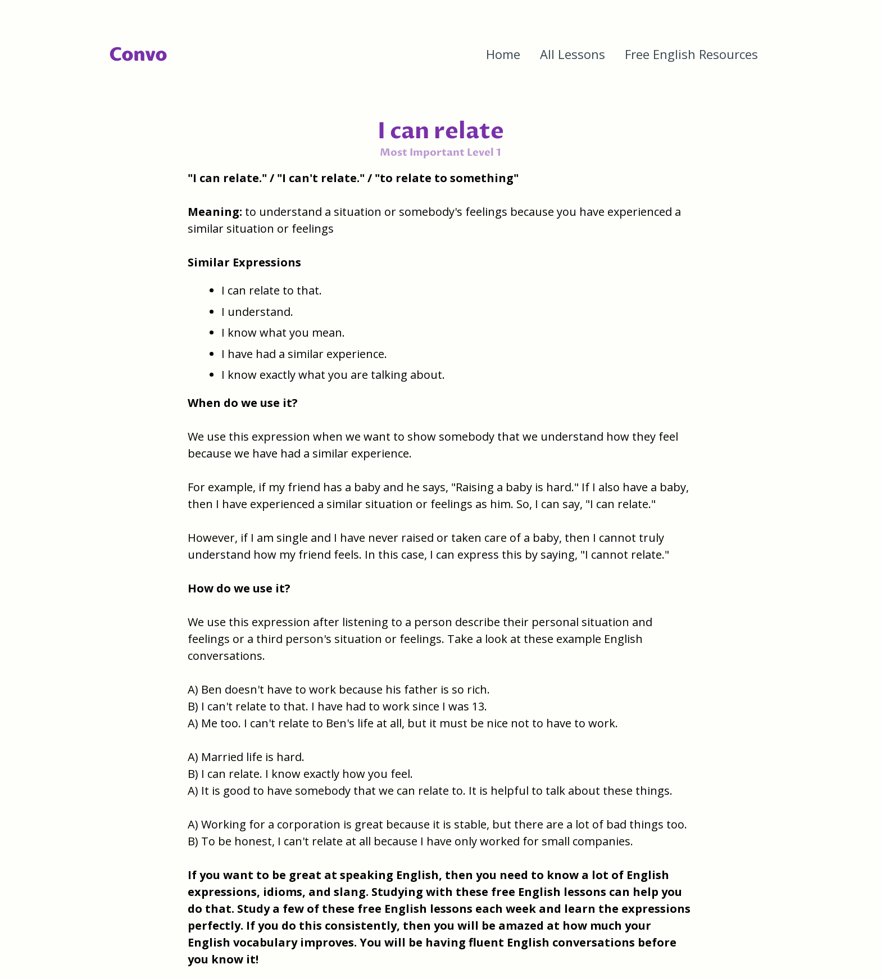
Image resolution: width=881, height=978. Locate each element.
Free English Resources (691, 54)
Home (503, 54)
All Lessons (572, 54)
